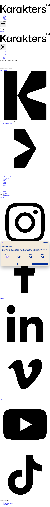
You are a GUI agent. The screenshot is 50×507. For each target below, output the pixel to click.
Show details (43, 260)
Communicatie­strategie (6, 175)
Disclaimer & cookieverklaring (8, 65)
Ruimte (4, 180)
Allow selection (25, 263)
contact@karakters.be (6, 195)
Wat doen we (5, 15)
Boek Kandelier (3, 62)
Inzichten (4, 57)
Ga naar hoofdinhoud (4, 0)
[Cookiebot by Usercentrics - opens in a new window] (43, 242)
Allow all (40, 263)
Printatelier (4, 179)
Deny (9, 263)
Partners (4, 17)
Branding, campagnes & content (8, 176)
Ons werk (4, 16)
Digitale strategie (5, 177)
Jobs (3, 56)
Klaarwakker (5, 19)
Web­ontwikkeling (6, 178)
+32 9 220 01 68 (5, 193)
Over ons (4, 52)
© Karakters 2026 (6, 63)
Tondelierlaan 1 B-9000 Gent (5, 191)
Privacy (4, 64)
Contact (4, 18)
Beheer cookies (5, 504)
